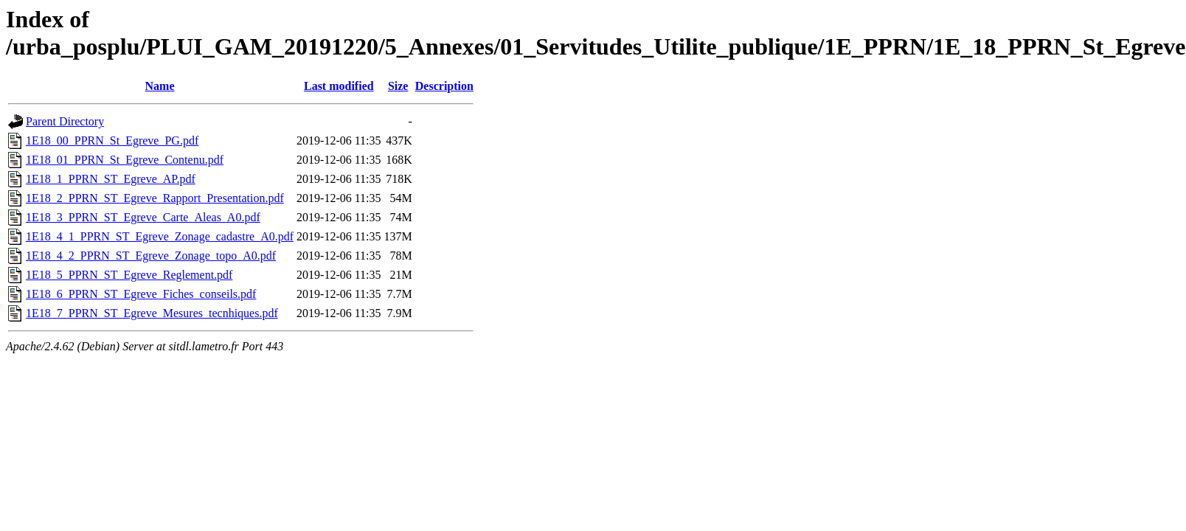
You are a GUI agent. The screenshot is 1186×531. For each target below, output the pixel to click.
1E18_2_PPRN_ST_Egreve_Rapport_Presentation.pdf (155, 198)
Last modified (339, 86)
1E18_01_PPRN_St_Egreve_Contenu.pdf (124, 159)
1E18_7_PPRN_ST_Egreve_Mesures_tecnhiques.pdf (152, 313)
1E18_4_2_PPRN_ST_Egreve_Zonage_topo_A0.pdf (151, 255)
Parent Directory (65, 121)
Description (444, 86)
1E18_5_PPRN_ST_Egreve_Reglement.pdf (129, 274)
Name (160, 86)
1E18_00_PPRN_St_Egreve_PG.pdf (112, 140)
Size (398, 86)
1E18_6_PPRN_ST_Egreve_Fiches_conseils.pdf (141, 294)
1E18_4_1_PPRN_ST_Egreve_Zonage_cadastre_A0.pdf (160, 236)
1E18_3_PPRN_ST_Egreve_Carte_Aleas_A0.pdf (143, 217)
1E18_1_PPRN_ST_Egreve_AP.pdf (110, 179)
